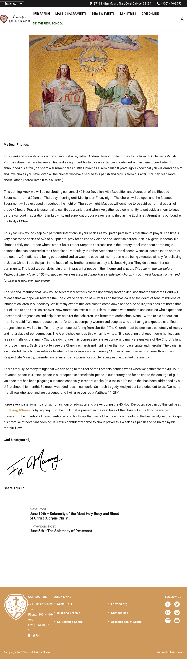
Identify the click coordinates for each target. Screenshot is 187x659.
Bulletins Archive (68, 613)
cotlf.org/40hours (17, 410)
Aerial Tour (64, 604)
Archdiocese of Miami (126, 622)
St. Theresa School (70, 622)
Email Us (34, 635)
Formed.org (119, 604)
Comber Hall (119, 613)
